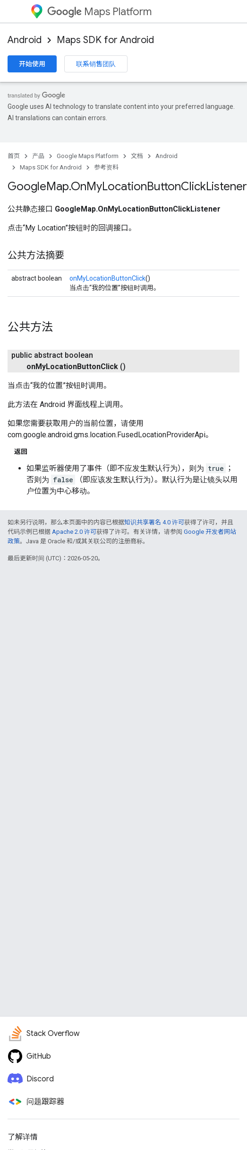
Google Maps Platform (88, 155)
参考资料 (106, 167)
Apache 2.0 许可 (74, 531)
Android (25, 40)
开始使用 (32, 64)
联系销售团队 (96, 64)
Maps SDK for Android (105, 40)
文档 (137, 155)
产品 (38, 155)
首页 (14, 155)
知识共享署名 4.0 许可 (154, 522)
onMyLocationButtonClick (107, 278)
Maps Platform (99, 11)
